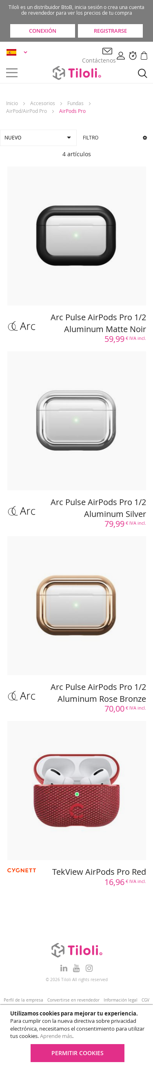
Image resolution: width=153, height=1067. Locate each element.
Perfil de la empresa (23, 1000)
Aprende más (56, 1036)
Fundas (75, 103)
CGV (145, 1000)
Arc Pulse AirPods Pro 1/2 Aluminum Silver (98, 507)
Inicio (12, 103)
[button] (18, 52)
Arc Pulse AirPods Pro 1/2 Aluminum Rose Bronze (98, 692)
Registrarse (110, 30)
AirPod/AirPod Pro (26, 111)
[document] (77, 1036)
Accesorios (42, 103)
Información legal (120, 1000)
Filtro (115, 137)
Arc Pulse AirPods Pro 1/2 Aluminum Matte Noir (98, 323)
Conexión (42, 30)
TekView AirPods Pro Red (99, 871)
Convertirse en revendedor (73, 1000)
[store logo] (76, 73)
